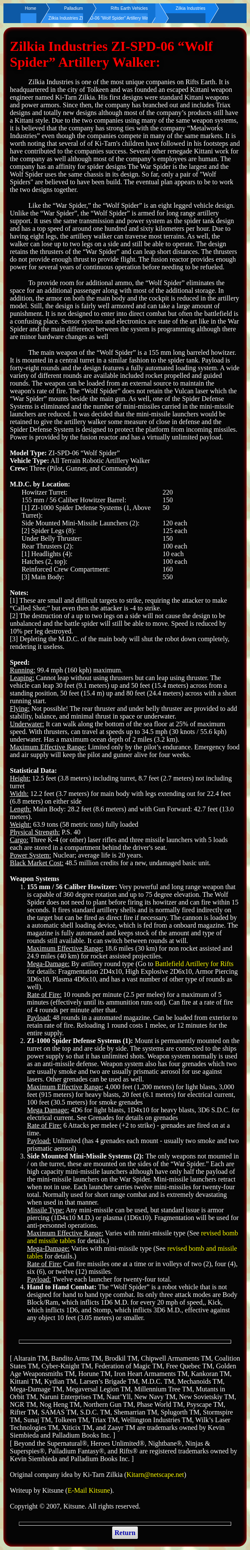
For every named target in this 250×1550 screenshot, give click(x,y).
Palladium (73, 8)
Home (30, 8)
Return (125, 1532)
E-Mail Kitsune (89, 1490)
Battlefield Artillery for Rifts (194, 963)
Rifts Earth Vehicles (129, 8)
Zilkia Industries (190, 8)
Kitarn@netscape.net (155, 1474)
